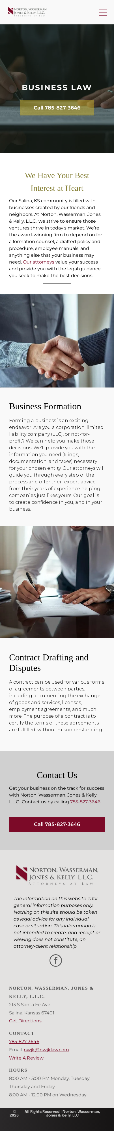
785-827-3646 (85, 801)
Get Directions (25, 1020)
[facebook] (56, 961)
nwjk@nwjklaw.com (46, 1049)
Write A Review (26, 1058)
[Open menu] (103, 12)
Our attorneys (38, 262)
